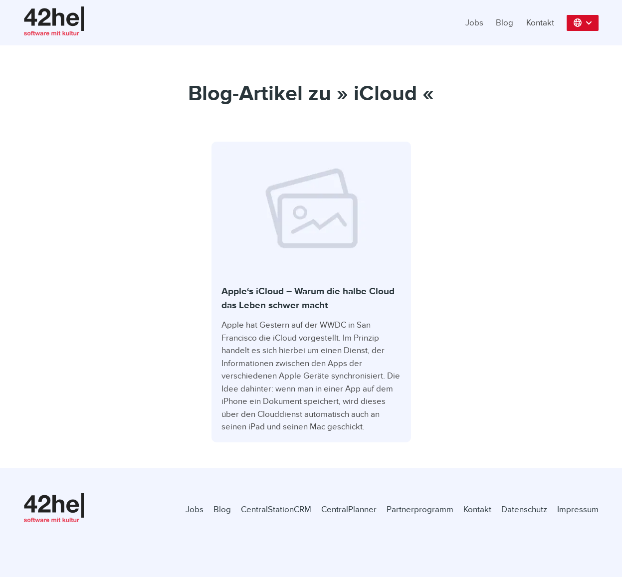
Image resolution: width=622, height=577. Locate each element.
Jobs (474, 22)
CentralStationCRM (276, 509)
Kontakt (540, 22)
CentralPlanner (349, 509)
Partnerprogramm (420, 509)
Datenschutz (524, 509)
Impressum (578, 509)
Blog (504, 22)
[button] (583, 23)
